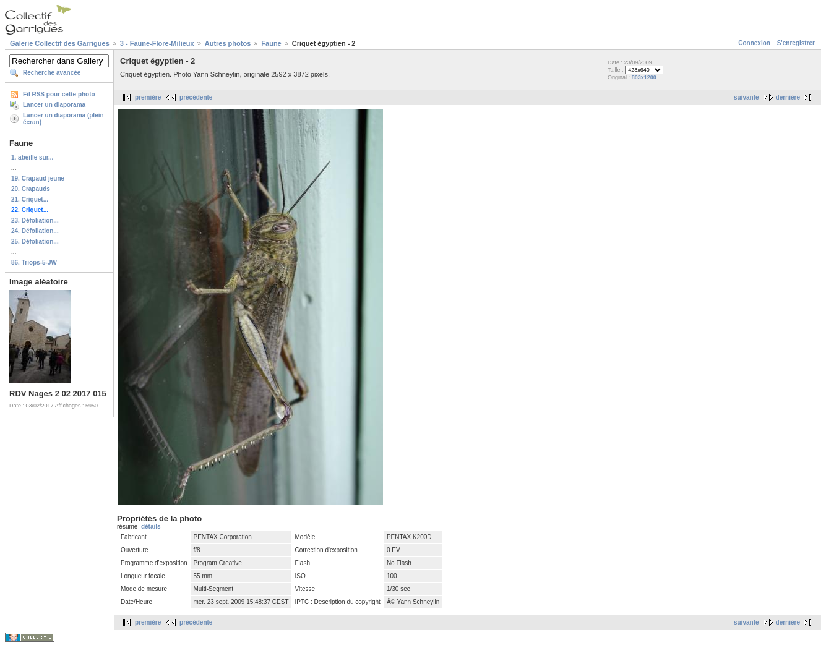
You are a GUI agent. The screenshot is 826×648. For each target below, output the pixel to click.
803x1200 (644, 77)
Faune (271, 43)
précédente (195, 97)
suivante (746, 97)
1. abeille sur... (32, 157)
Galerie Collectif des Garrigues (60, 43)
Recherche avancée (51, 72)
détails (151, 526)
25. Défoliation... (35, 241)
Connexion (754, 43)
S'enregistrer (796, 43)
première (148, 97)
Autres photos (228, 43)
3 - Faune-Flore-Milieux (157, 43)
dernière (788, 97)
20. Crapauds (30, 188)
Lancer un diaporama (54, 104)
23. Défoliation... (35, 220)
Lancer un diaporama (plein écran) (63, 119)
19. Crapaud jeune (37, 178)
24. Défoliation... (35, 231)
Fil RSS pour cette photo (59, 94)
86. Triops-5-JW (34, 262)
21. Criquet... (29, 199)
